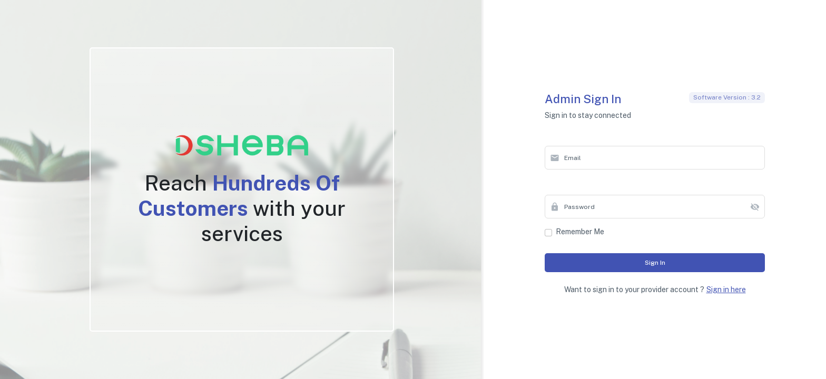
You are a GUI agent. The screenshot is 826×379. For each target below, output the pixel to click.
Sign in (655, 262)
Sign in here (726, 289)
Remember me (580, 231)
